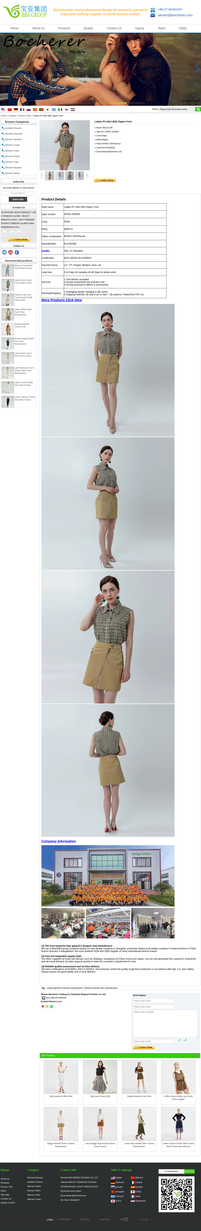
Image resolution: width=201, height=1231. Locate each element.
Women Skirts (25, 116)
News (161, 28)
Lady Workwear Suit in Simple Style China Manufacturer (24, 374)
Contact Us (114, 28)
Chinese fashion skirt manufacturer (101, 988)
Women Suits (12, 150)
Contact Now (19, 239)
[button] (64, 103)
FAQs (183, 28)
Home (14, 28)
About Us (38, 28)
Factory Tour (7, 1186)
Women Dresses (13, 133)
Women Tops (12, 162)
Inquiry (139, 28)
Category (12, 116)
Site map (5, 1194)
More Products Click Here (61, 300)
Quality (88, 28)
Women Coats (12, 145)
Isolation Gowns (13, 128)
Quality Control (8, 1202)
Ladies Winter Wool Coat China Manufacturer (23, 315)
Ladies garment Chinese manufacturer (65, 988)
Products (64, 28)
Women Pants (12, 156)
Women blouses (13, 167)
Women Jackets (13, 139)
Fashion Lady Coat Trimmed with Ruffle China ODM (23, 300)
